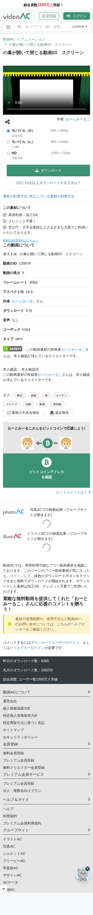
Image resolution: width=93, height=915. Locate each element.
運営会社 (10, 701)
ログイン (76, 16)
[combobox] (47, 26)
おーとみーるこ (24, 301)
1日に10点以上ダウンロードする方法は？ (48, 183)
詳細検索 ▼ (80, 26)
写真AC (9, 846)
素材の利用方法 (15, 196)
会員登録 (49, 16)
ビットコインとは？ (73, 492)
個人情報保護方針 (17, 708)
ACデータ (10, 882)
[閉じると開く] (3, 889)
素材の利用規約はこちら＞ (21, 240)
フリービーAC (14, 861)
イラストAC (12, 839)
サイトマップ (13, 730)
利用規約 (10, 816)
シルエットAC (14, 854)
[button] (51, 16)
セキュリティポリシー (20, 737)
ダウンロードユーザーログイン (55, 642)
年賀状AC (10, 868)
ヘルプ (8, 809)
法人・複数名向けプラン (22, 791)
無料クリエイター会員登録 (24, 768)
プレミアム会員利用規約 (22, 823)
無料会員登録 (13, 753)
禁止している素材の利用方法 (51, 196)
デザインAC (12, 875)
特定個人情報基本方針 (20, 716)
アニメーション (33, 39)
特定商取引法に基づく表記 (24, 723)
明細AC (9, 890)
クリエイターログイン (27, 648)
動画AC (9, 39)
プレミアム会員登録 (18, 760)
